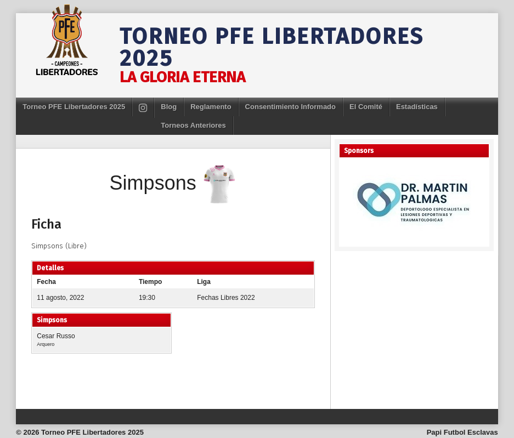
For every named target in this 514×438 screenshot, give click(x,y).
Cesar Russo (56, 336)
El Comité (365, 107)
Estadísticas (417, 107)
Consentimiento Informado (290, 107)
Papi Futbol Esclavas (462, 432)
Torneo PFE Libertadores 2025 (272, 48)
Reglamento (210, 107)
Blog (169, 107)
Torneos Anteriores (193, 125)
